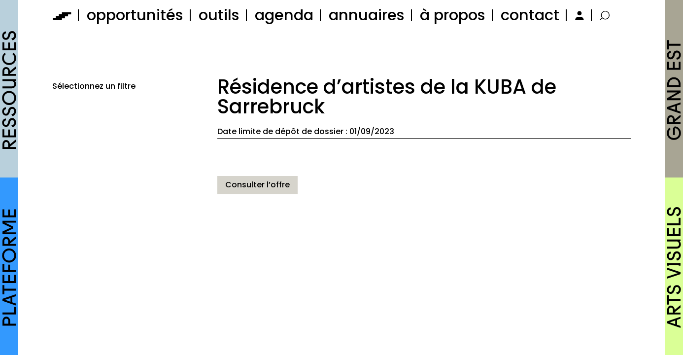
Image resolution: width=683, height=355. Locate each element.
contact (530, 15)
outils (219, 15)
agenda (284, 15)
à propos (452, 15)
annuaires (367, 15)
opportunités (135, 15)
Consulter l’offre (257, 184)
